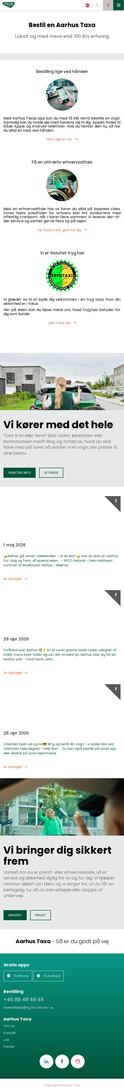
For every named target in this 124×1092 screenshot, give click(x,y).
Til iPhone (18, 976)
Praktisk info (20, 472)
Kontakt (9, 1033)
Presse (8, 1046)
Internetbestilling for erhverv (28, 1007)
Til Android (48, 976)
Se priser (51, 472)
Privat (40, 915)
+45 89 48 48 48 (23, 999)
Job (6, 1039)
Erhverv (15, 915)
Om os (9, 1026)
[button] (118, 5)
